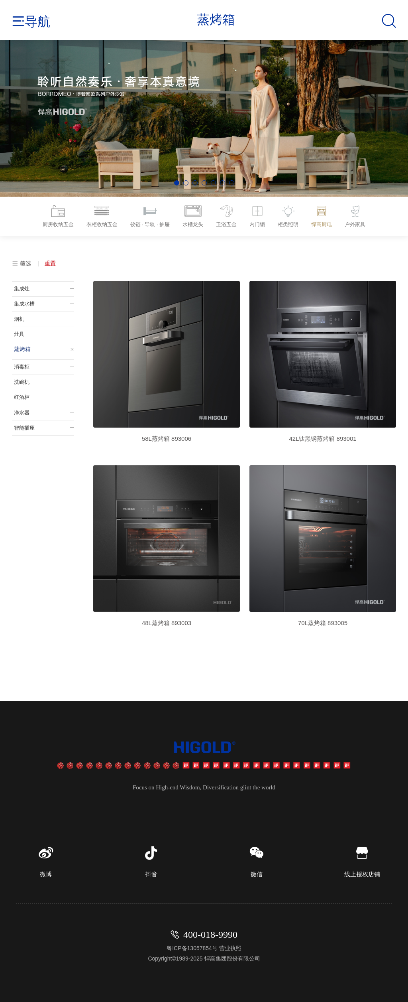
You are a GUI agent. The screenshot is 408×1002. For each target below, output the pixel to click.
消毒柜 (20, 363)
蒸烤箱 (20, 346)
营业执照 (230, 946)
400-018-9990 (210, 933)
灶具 (17, 331)
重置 (50, 261)
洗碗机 (20, 378)
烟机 (17, 317)
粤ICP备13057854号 (192, 946)
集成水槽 (23, 302)
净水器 (20, 407)
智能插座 (23, 422)
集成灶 (20, 287)
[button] (176, 182)
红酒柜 (20, 393)
